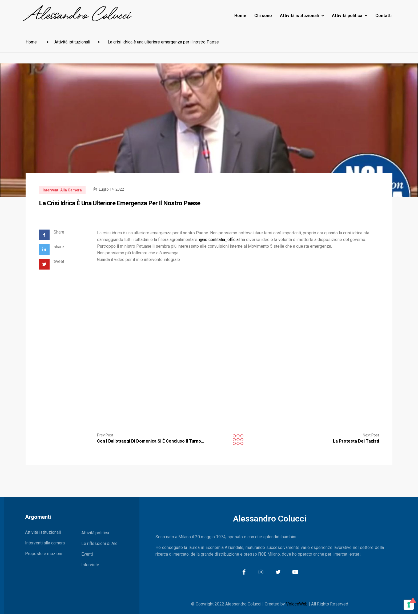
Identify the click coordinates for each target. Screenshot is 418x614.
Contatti (383, 15)
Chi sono (263, 15)
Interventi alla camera (62, 190)
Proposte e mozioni (43, 553)
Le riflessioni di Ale (99, 543)
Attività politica (349, 15)
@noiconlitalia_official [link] (219, 239)
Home (240, 15)
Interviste (90, 564)
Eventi (87, 554)
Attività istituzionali (302, 15)
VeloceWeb (297, 604)
